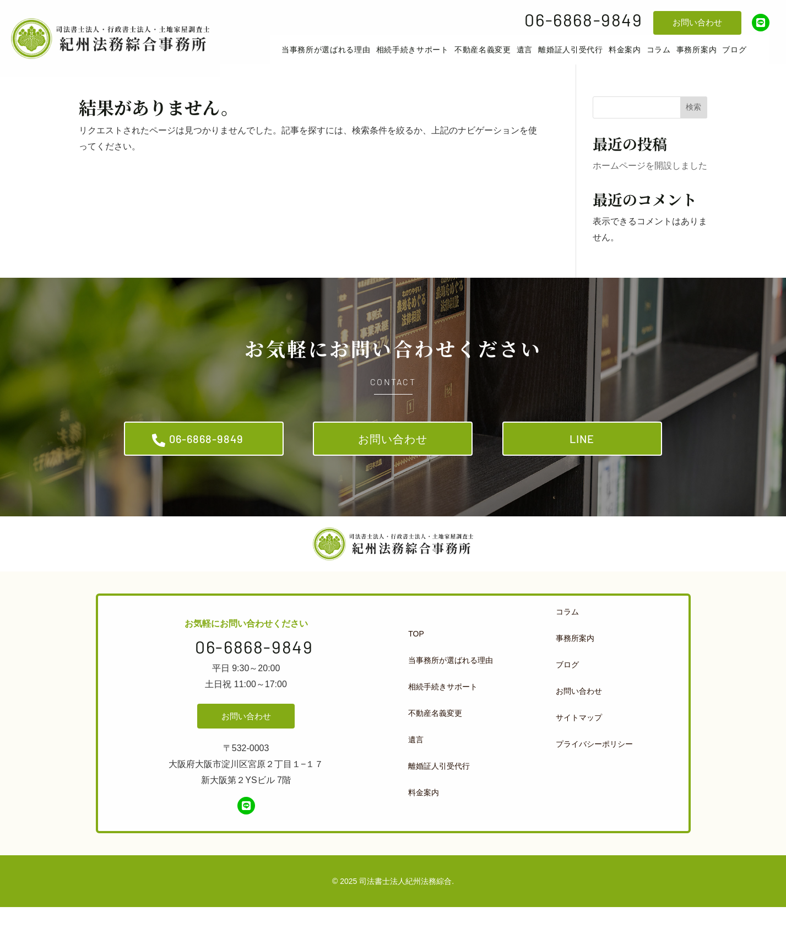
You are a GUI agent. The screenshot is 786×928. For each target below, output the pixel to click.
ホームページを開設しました (650, 179)
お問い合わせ (697, 22)
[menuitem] (341, 56)
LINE (582, 455)
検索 (693, 120)
